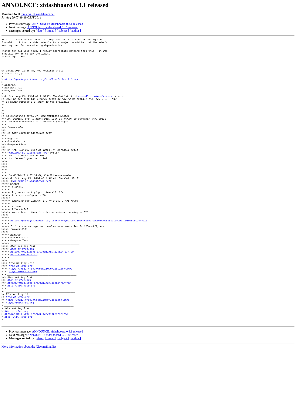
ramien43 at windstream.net (37, 14)
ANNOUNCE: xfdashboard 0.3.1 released (57, 23)
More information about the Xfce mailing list (29, 403)
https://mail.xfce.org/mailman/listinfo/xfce (42, 294)
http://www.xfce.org (24, 298)
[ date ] (40, 30)
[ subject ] (63, 30)
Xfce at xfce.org (22, 291)
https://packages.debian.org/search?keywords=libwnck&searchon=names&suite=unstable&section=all (78, 257)
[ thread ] (50, 30)
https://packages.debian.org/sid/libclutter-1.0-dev (41, 87)
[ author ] (75, 30)
